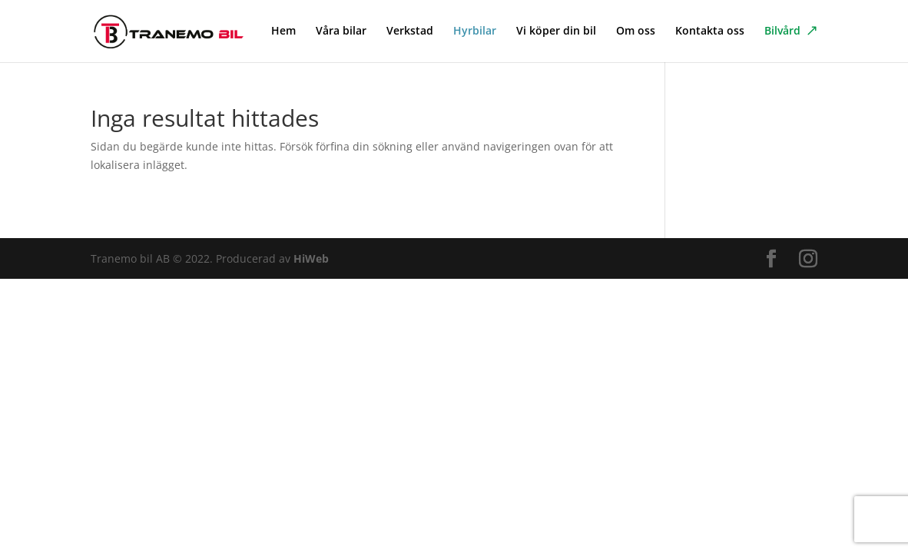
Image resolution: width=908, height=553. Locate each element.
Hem (283, 31)
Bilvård (782, 31)
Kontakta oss (709, 31)
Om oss (635, 31)
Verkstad (409, 31)
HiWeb (311, 258)
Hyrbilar (474, 31)
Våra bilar (341, 31)
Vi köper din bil (556, 31)
